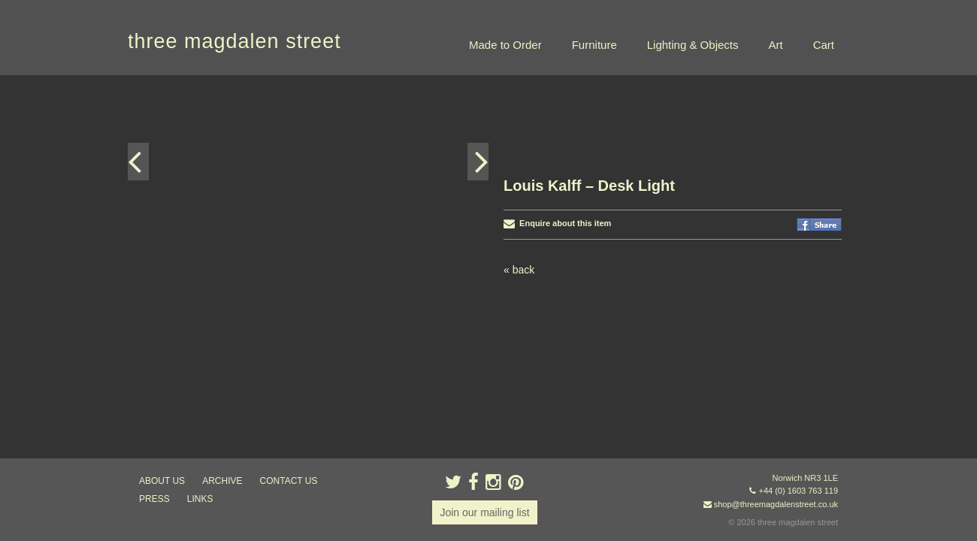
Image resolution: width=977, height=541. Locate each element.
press (154, 499)
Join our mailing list (484, 512)
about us (162, 481)
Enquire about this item (557, 148)
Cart (823, 44)
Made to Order (505, 44)
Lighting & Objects (693, 44)
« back (519, 195)
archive (222, 481)
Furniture (594, 44)
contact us (289, 481)
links (200, 499)
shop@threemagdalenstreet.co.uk (776, 504)
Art (775, 44)
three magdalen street (234, 41)
